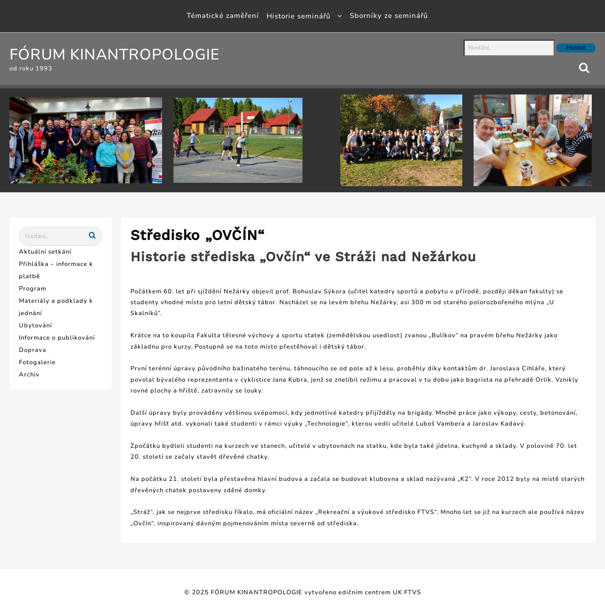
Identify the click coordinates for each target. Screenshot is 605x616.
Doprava (32, 350)
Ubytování (35, 325)
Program (32, 288)
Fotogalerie (37, 362)
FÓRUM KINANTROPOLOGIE (114, 54)
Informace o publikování (57, 338)
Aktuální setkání (45, 252)
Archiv (29, 374)
